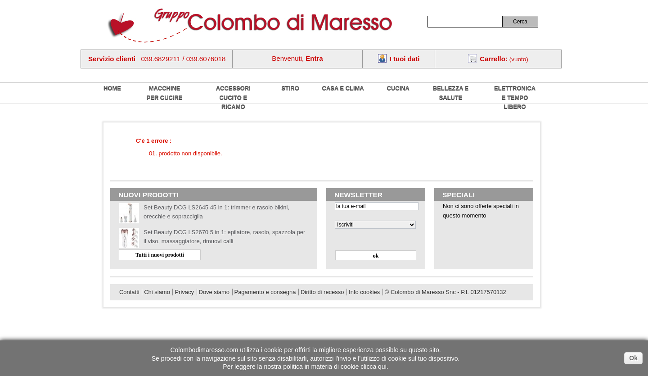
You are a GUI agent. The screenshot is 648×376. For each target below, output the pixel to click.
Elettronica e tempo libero (515, 97)
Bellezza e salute (450, 93)
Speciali (458, 195)
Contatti (129, 292)
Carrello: (494, 59)
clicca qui (373, 366)
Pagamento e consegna (265, 292)
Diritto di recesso (322, 292)
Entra (314, 58)
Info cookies (364, 292)
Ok (633, 358)
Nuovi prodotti (148, 195)
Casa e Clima (343, 88)
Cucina (398, 88)
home (112, 88)
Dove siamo (214, 292)
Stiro (290, 88)
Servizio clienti (111, 59)
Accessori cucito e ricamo (233, 97)
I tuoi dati (405, 59)
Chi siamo (157, 292)
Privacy (184, 292)
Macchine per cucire (165, 93)
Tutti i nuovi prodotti (159, 255)
